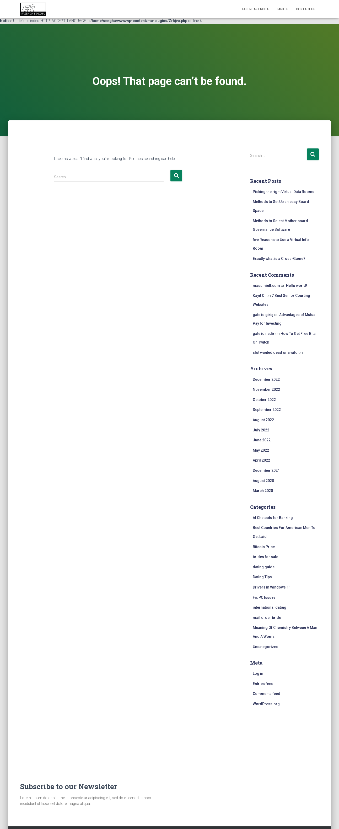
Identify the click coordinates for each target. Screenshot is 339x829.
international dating (269, 607)
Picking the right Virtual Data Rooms (283, 192)
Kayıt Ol (259, 295)
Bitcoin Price (264, 547)
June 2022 (262, 440)
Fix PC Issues (264, 597)
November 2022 (266, 389)
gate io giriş (263, 315)
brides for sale (265, 557)
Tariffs (282, 9)
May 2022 (261, 450)
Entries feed (263, 684)
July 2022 (261, 430)
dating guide (264, 567)
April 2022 (261, 460)
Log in (258, 673)
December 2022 (266, 379)
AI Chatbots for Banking (273, 518)
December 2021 (266, 470)
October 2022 (264, 400)
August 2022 (263, 420)
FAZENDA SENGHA (255, 9)
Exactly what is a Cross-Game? (279, 258)
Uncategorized (265, 647)
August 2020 (263, 481)
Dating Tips (262, 577)
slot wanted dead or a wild (275, 352)
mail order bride (267, 618)
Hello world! (296, 286)
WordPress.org (266, 704)
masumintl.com (266, 286)
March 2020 (263, 491)
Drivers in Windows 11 (272, 587)
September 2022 (267, 410)
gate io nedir (264, 333)
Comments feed (266, 694)
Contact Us (305, 9)
